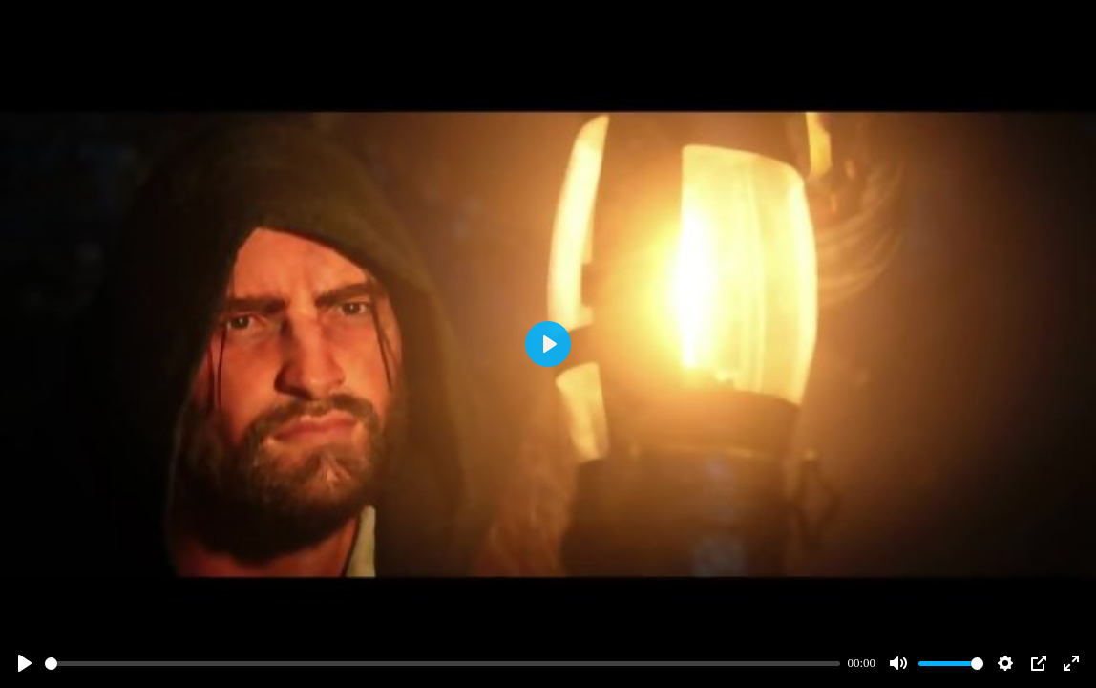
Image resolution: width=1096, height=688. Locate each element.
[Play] (25, 663)
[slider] (442, 664)
